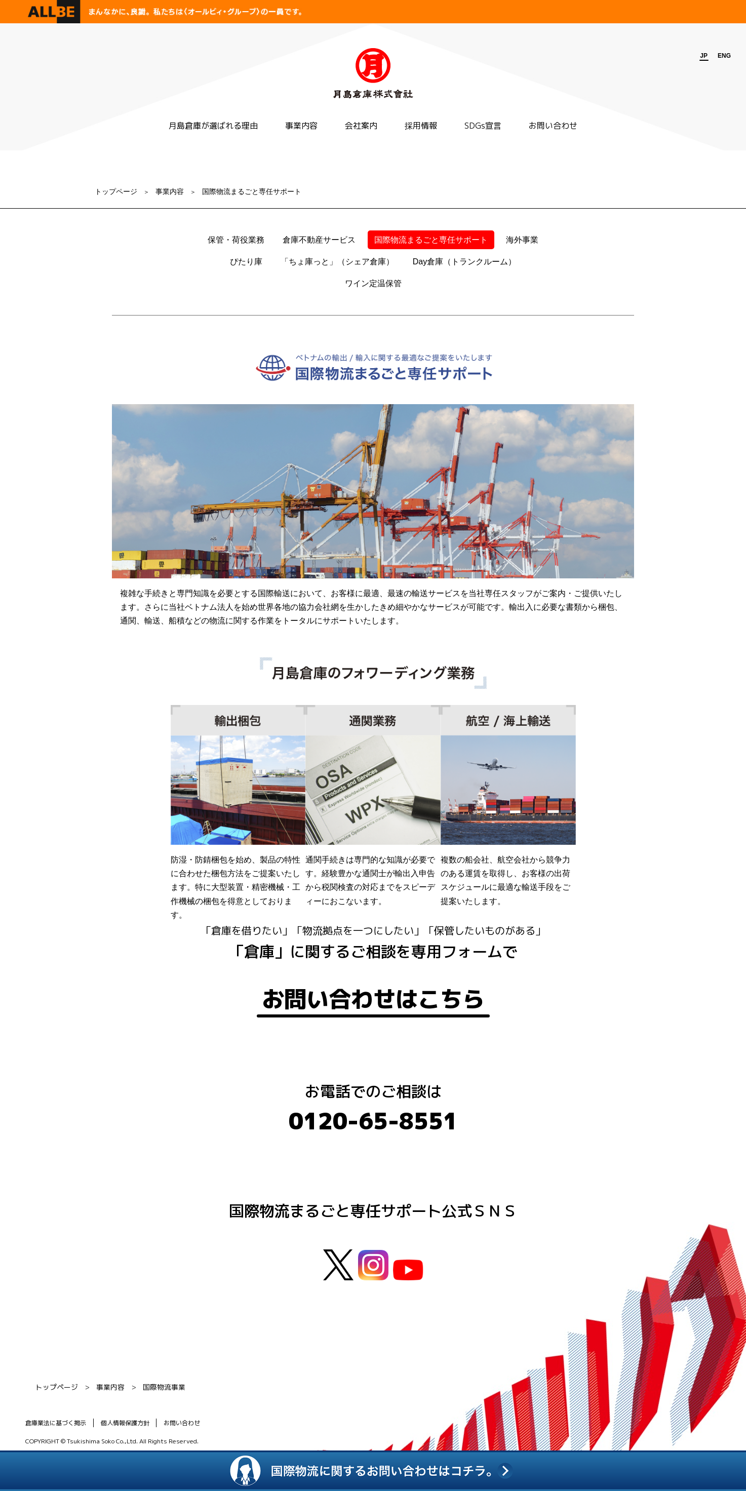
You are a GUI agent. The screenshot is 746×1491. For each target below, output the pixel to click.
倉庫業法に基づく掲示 (55, 1424)
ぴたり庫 (246, 261)
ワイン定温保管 (373, 283)
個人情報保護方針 (126, 1424)
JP (704, 55)
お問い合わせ (553, 125)
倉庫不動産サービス (319, 240)
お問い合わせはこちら (373, 1000)
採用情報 (421, 125)
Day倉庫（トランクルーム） (464, 261)
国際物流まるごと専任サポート (251, 191)
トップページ (116, 191)
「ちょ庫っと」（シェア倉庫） (337, 261)
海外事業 (522, 240)
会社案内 (361, 125)
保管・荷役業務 (236, 240)
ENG (724, 55)
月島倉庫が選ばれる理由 (213, 125)
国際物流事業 (164, 1388)
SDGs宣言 (482, 125)
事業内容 (301, 125)
